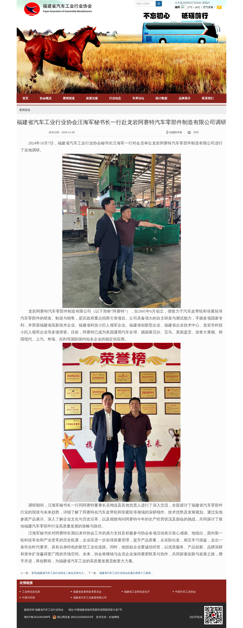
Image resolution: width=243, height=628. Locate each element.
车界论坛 (138, 98)
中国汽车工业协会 (185, 591)
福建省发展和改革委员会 (87, 591)
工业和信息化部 (31, 591)
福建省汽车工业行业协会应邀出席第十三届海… (126, 572)
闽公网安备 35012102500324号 (75, 617)
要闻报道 (69, 98)
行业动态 (115, 98)
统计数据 (161, 98)
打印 (196, 132)
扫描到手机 (174, 132)
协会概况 (45, 98)
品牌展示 (184, 98)
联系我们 (208, 98)
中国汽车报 (28, 597)
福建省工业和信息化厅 (137, 591)
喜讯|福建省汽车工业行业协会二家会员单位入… (58, 572)
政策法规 (92, 98)
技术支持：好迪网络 (107, 617)
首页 (25, 98)
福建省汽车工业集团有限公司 (90, 597)
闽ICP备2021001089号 (37, 617)
